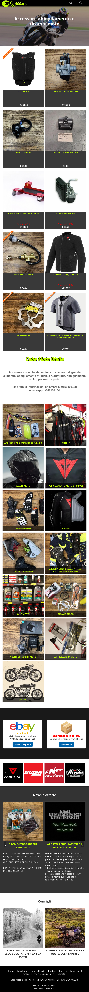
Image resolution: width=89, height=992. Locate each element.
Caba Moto (22, 971)
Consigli (63, 971)
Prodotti (52, 971)
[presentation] (5, 773)
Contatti (61, 974)
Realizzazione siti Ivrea (48, 988)
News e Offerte (38, 971)
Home (11, 971)
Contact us (66, 744)
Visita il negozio (22, 744)
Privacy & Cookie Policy (43, 974)
